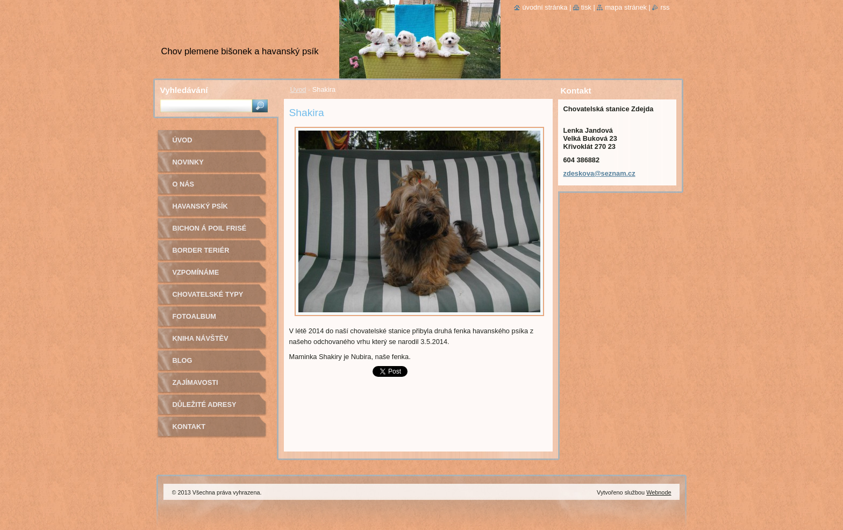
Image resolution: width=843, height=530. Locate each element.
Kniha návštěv (200, 338)
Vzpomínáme (196, 272)
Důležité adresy (205, 404)
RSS (664, 7)
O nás (184, 184)
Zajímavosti (195, 382)
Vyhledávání (184, 90)
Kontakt (189, 426)
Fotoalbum (195, 316)
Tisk (586, 7)
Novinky (188, 162)
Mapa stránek (626, 7)
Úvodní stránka (544, 7)
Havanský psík (200, 206)
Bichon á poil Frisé (210, 228)
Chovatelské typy (208, 294)
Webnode (658, 492)
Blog (182, 360)
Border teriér (201, 250)
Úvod (298, 89)
